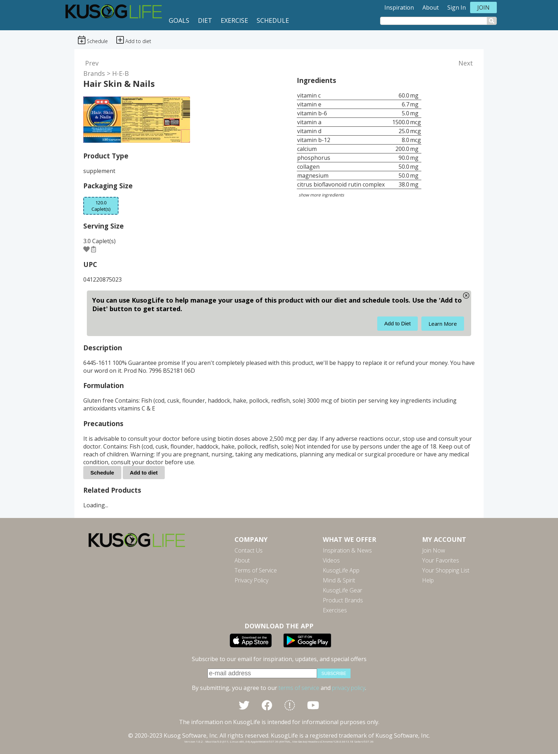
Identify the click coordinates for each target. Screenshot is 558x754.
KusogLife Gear (342, 590)
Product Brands (343, 600)
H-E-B (120, 73)
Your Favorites (440, 560)
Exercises (335, 610)
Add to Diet (397, 323)
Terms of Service (256, 570)
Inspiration (399, 7)
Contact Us (249, 550)
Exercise (234, 20)
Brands (94, 73)
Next (465, 63)
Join (483, 7)
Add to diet (144, 473)
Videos (331, 560)
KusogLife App (341, 570)
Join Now (433, 550)
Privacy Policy (251, 580)
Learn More (442, 323)
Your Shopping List (445, 570)
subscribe (333, 673)
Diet (205, 20)
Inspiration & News (347, 550)
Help (428, 580)
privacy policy (348, 688)
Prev (92, 63)
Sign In (456, 7)
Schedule (273, 20)
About (430, 7)
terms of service (299, 688)
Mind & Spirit (339, 580)
